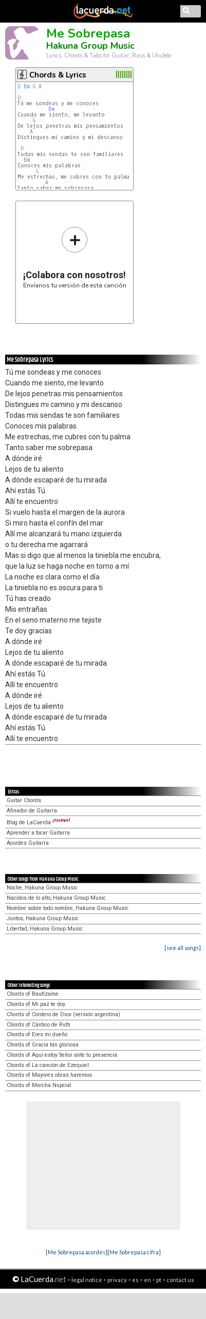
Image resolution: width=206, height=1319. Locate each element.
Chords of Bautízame (33, 994)
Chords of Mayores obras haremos (49, 1075)
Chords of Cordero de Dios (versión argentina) (63, 1014)
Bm (27, 86)
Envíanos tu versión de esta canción (74, 257)
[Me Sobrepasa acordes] (76, 1252)
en (147, 1279)
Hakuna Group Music (90, 46)
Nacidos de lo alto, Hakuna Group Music (56, 898)
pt (158, 1279)
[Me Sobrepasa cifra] (134, 1252)
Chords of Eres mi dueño (37, 1034)
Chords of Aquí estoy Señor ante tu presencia (62, 1055)
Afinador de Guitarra (32, 810)
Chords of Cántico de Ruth (38, 1024)
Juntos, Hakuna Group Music (43, 918)
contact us (180, 1279)
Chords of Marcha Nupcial (39, 1085)
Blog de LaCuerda (38, 822)
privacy (117, 1279)
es (135, 1279)
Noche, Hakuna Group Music (42, 887)
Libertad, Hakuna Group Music (45, 928)
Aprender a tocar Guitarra (38, 832)
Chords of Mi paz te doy (36, 1004)
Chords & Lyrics (57, 75)
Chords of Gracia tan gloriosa (43, 1044)
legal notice (86, 1279)
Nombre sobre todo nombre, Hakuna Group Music (67, 908)
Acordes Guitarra (28, 843)
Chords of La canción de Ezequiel (48, 1065)
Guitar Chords (24, 800)
